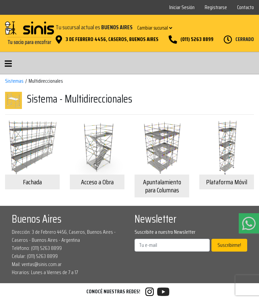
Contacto (245, 7)
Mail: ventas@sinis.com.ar (37, 264)
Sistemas (14, 81)
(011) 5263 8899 (196, 39)
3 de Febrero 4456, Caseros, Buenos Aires (112, 39)
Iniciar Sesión (182, 7)
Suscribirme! (229, 245)
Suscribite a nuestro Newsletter (165, 232)
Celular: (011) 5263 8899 (35, 256)
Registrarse (216, 7)
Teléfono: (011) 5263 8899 (37, 248)
